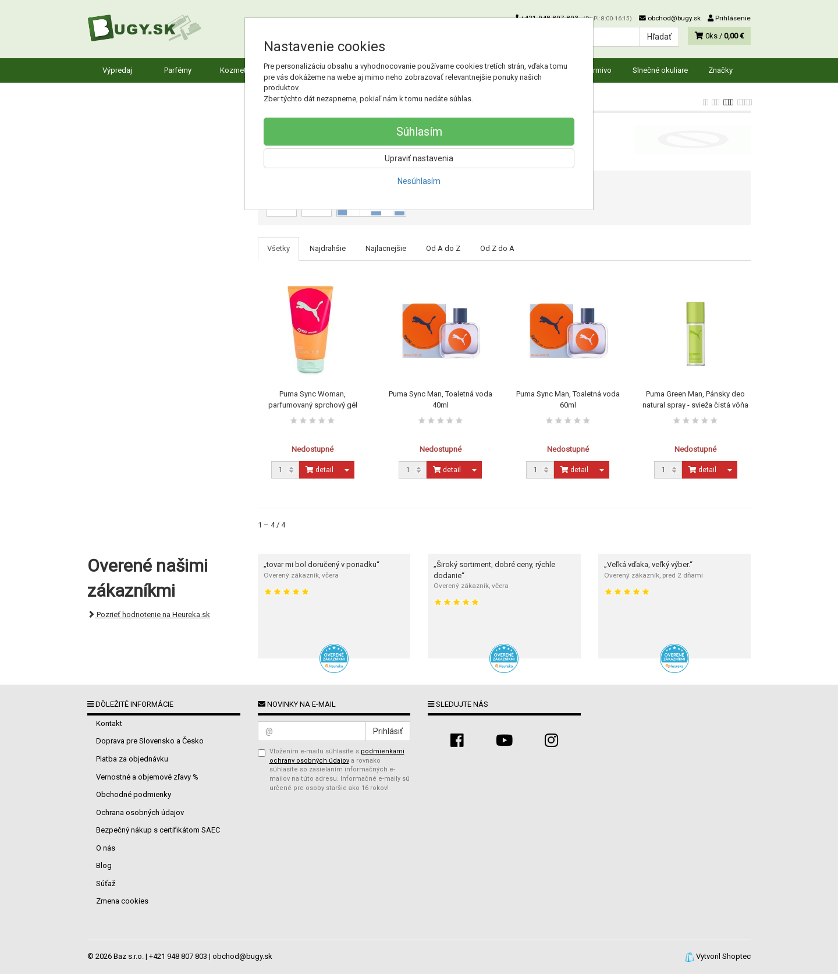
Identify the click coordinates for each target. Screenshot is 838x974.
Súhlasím (419, 132)
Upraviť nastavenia (419, 158)
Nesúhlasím (419, 181)
